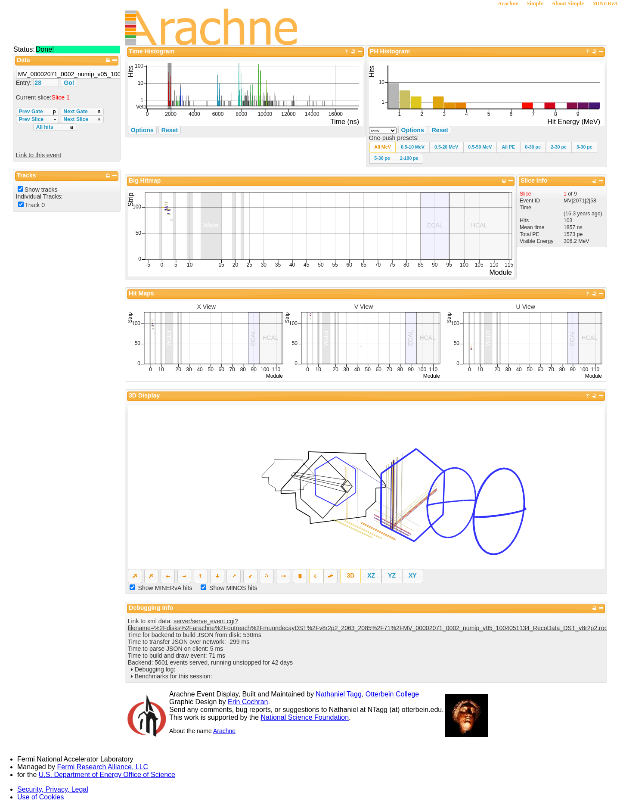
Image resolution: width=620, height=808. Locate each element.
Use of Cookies (40, 797)
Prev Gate (37, 112)
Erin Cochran (248, 701)
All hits (54, 127)
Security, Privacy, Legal (52, 789)
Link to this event (39, 155)
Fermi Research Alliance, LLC (103, 767)
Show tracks (41, 189)
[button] (382, 147)
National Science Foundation (305, 717)
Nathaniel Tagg (338, 694)
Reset (440, 130)
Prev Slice (37, 119)
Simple (535, 3)
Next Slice (82, 119)
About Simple (568, 3)
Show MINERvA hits (165, 587)
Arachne (508, 3)
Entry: (25, 82)
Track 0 (35, 205)
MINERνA (605, 3)
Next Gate (82, 112)
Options (412, 130)
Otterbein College (392, 694)
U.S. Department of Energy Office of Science (107, 774)
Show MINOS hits (233, 587)
